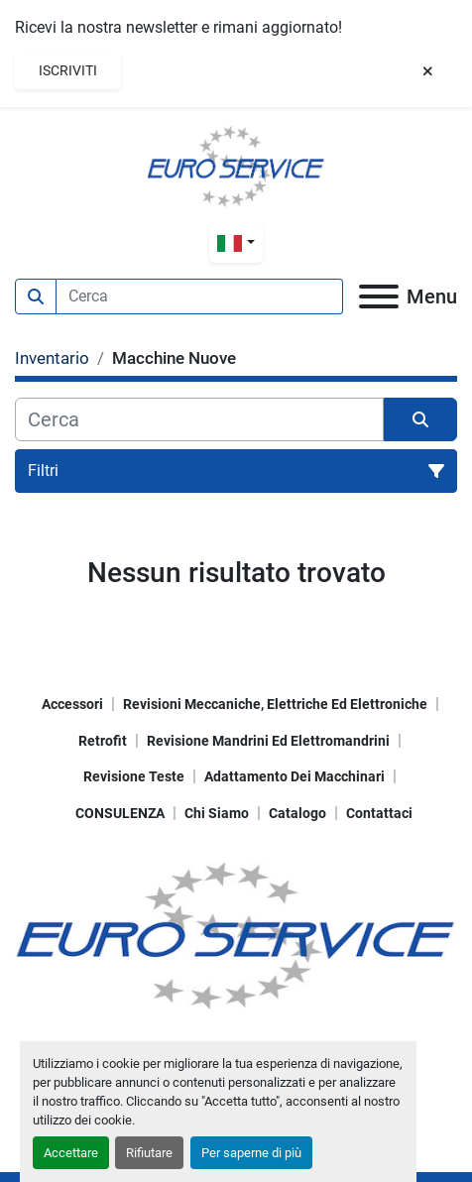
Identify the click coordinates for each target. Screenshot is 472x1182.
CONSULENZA (120, 813)
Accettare (71, 1152)
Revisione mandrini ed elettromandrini (268, 741)
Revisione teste (133, 776)
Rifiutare (149, 1152)
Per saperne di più (251, 1152)
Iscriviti (68, 70)
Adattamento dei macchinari (294, 776)
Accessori (72, 704)
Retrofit (102, 741)
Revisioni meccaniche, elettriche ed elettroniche (275, 704)
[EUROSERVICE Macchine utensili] (236, 933)
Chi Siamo (216, 813)
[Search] (200, 296)
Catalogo (297, 813)
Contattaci (379, 813)
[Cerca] (199, 419)
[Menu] (379, 296)
